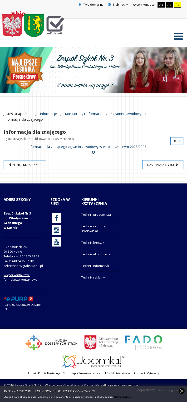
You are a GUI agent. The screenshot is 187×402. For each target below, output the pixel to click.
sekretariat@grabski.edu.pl (23, 266)
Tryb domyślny (91, 4)
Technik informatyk (95, 266)
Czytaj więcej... (123, 396)
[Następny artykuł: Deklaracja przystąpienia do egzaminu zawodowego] (162, 164)
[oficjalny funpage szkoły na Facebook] (56, 218)
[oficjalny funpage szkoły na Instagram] (56, 230)
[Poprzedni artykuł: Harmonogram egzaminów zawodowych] (25, 164)
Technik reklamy (93, 277)
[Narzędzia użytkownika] (176, 141)
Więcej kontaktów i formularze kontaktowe (21, 277)
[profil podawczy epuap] (18, 298)
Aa (161, 5)
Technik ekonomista (95, 254)
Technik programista (96, 214)
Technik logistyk (92, 242)
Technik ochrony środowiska (93, 228)
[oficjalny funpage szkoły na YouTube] (56, 242)
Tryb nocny (118, 4)
